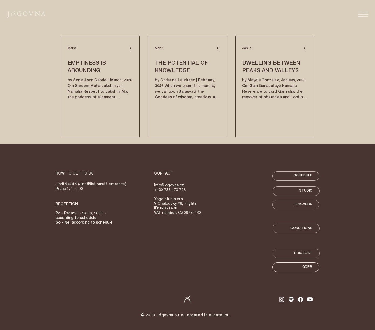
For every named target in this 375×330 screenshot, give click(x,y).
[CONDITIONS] (296, 228)
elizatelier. (219, 315)
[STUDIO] (296, 191)
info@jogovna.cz (169, 185)
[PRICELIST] (296, 253)
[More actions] (132, 48)
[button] (363, 14)
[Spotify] (291, 299)
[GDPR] (295, 267)
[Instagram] (281, 299)
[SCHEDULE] (295, 176)
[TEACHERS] (295, 204)
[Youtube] (310, 299)
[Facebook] (300, 299)
